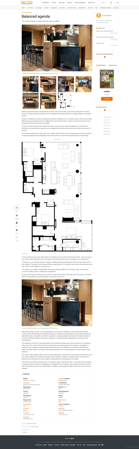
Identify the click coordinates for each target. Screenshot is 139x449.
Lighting (61, 413)
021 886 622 (40, 442)
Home (23, 8)
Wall (60, 408)
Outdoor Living (72, 8)
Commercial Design (105, 8)
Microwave (62, 400)
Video (54, 2)
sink (65, 387)
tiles (63, 408)
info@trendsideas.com (51, 442)
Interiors (62, 8)
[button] (16, 208)
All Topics (30, 8)
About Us (91, 2)
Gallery (62, 2)
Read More (107, 98)
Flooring (26, 408)
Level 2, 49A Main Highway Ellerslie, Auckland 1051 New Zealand (85, 442)
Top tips (90, 8)
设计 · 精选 (116, 8)
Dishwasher (27, 404)
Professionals (80, 2)
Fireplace (26, 417)
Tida (96, 8)
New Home (38, 8)
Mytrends (45, 2)
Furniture (26, 413)
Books (69, 2)
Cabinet (61, 378)
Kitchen (46, 8)
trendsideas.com (63, 442)
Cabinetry (26, 383)
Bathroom (54, 8)
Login (117, 2)
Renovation (82, 8)
